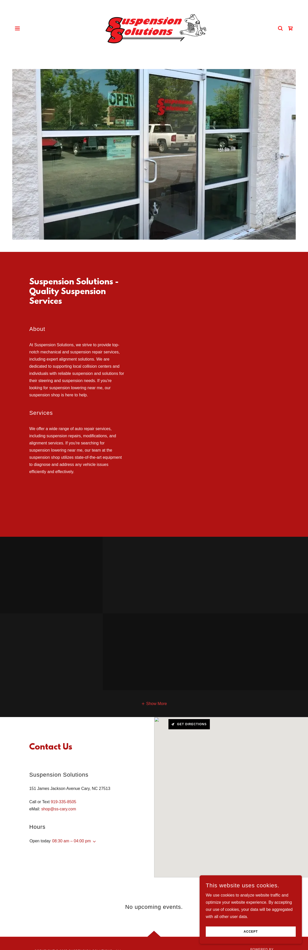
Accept (251, 931)
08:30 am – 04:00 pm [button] (71, 841)
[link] (154, 28)
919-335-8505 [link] (63, 802)
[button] (17, 28)
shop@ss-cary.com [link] (58, 809)
